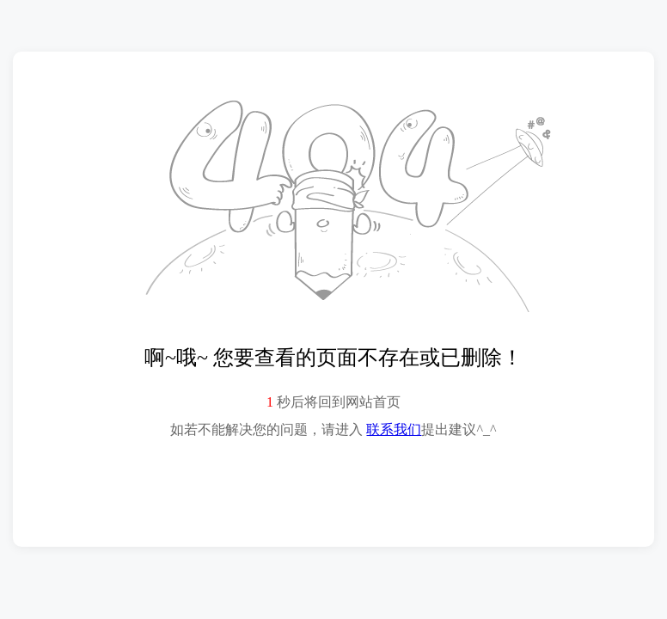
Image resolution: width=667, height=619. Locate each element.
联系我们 (393, 429)
